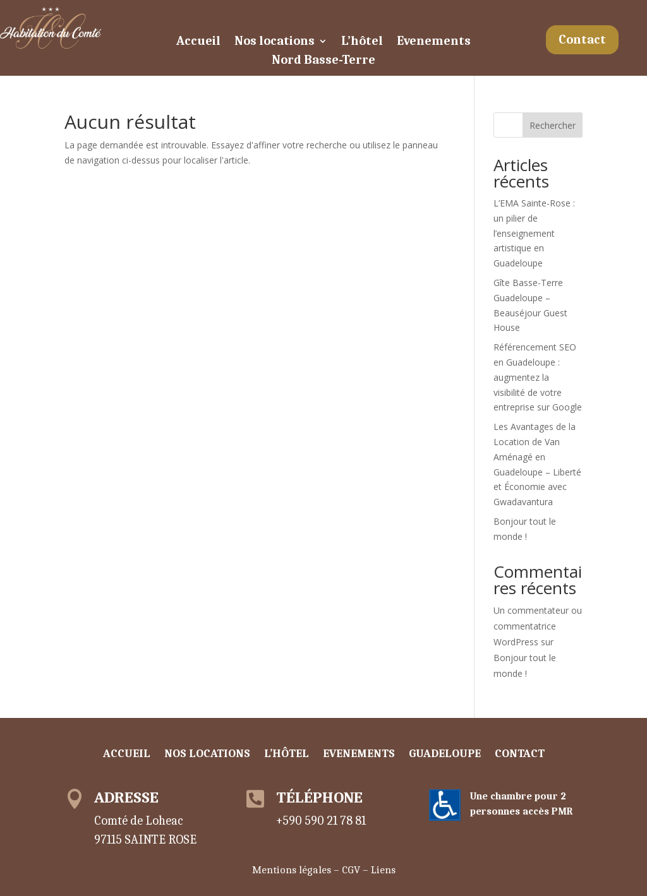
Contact (582, 39)
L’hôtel (362, 42)
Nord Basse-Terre (323, 61)
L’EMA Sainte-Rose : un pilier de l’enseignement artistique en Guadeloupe (534, 233)
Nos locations (274, 42)
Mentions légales (291, 870)
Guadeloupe (445, 755)
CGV (351, 870)
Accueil (198, 42)
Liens (383, 870)
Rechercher (552, 125)
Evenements (434, 42)
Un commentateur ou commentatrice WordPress (537, 626)
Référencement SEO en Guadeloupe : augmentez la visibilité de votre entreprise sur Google (537, 377)
